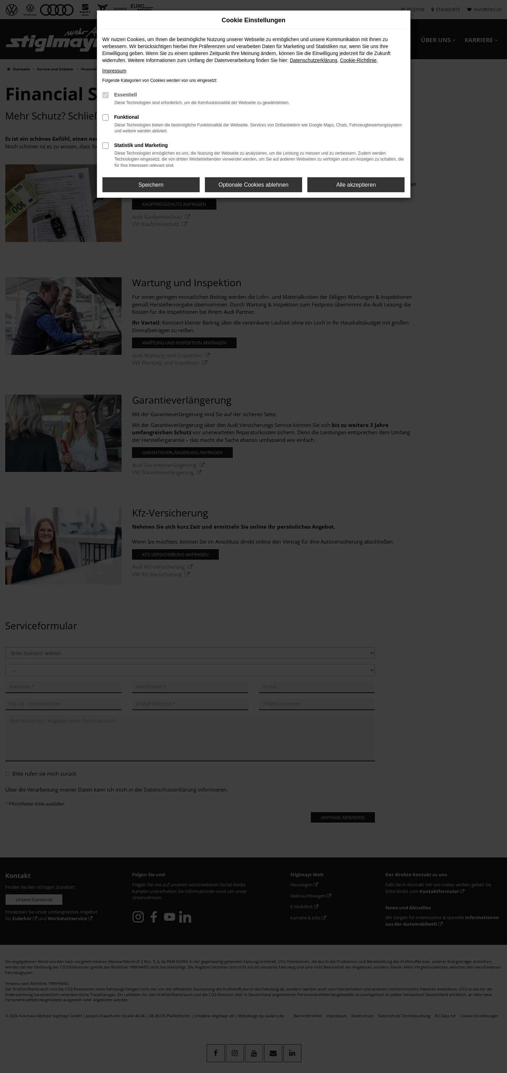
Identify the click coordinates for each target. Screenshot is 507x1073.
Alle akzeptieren (356, 185)
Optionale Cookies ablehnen (253, 185)
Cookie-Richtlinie (358, 60)
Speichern (150, 185)
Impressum (114, 70)
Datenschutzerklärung (313, 60)
